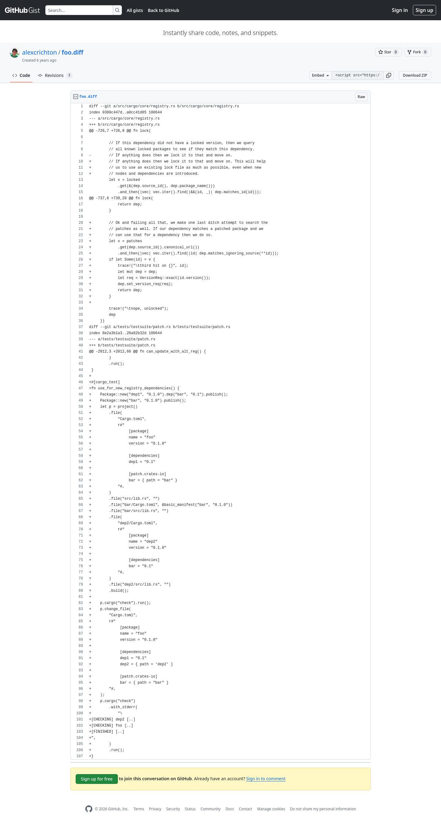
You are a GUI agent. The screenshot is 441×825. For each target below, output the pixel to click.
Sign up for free (97, 779)
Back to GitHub (163, 10)
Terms (139, 809)
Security (173, 809)
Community (211, 809)
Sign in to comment (265, 778)
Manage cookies (271, 809)
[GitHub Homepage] (88, 809)
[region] (220, 431)
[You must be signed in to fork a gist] (417, 52)
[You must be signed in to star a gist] (388, 52)
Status (190, 809)
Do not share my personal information (323, 809)
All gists (135, 10)
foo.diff (73, 52)
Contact (245, 809)
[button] (388, 75)
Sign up (424, 10)
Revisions (55, 75)
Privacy (155, 809)
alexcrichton (39, 52)
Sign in (400, 10)
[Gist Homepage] (22, 10)
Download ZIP (415, 75)
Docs (229, 809)
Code (21, 75)
